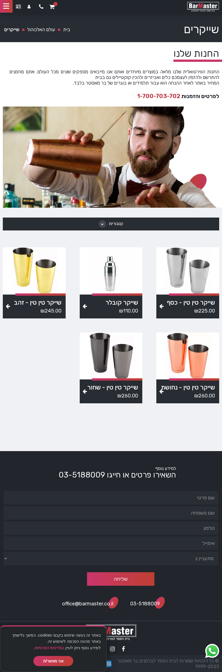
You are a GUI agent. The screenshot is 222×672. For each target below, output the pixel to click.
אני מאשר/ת (53, 661)
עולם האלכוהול (41, 29)
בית (66, 29)
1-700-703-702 (158, 96)
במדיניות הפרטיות (50, 647)
